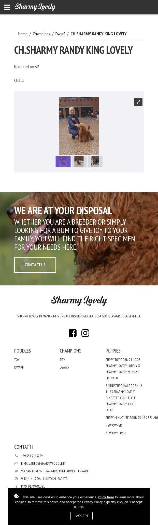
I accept (82, 516)
